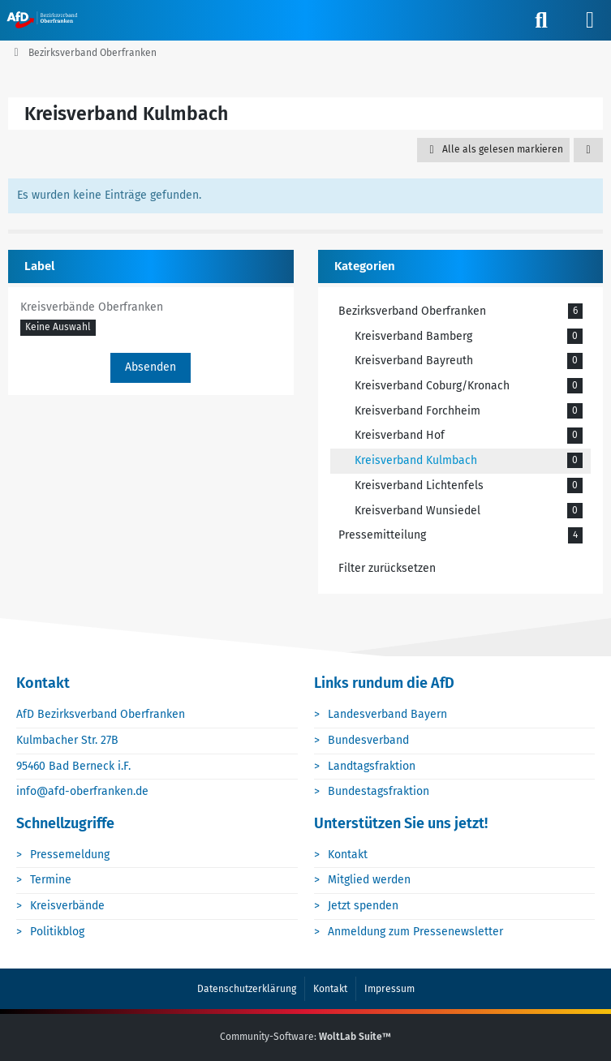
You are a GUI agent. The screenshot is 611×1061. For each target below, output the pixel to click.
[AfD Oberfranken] (43, 19)
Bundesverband (368, 740)
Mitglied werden (369, 880)
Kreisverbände (67, 906)
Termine (50, 880)
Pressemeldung (70, 854)
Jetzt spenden (363, 906)
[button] (588, 150)
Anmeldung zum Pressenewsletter (415, 932)
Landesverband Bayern (387, 714)
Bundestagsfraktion (378, 791)
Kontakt (348, 854)
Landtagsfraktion (371, 766)
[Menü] (590, 20)
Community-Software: (305, 1036)
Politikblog (57, 932)
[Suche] (541, 20)
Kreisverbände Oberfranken (91, 307)
